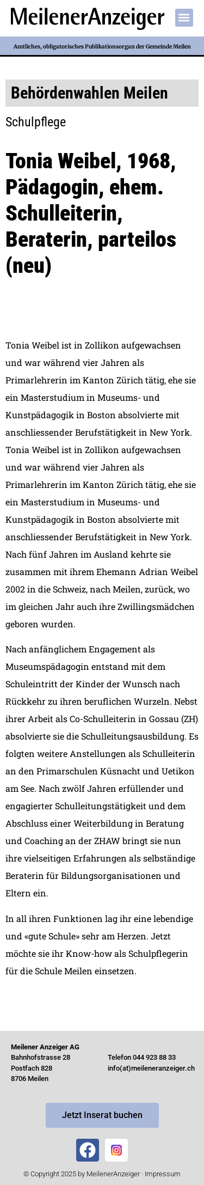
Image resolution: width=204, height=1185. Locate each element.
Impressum (163, 1174)
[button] (184, 18)
